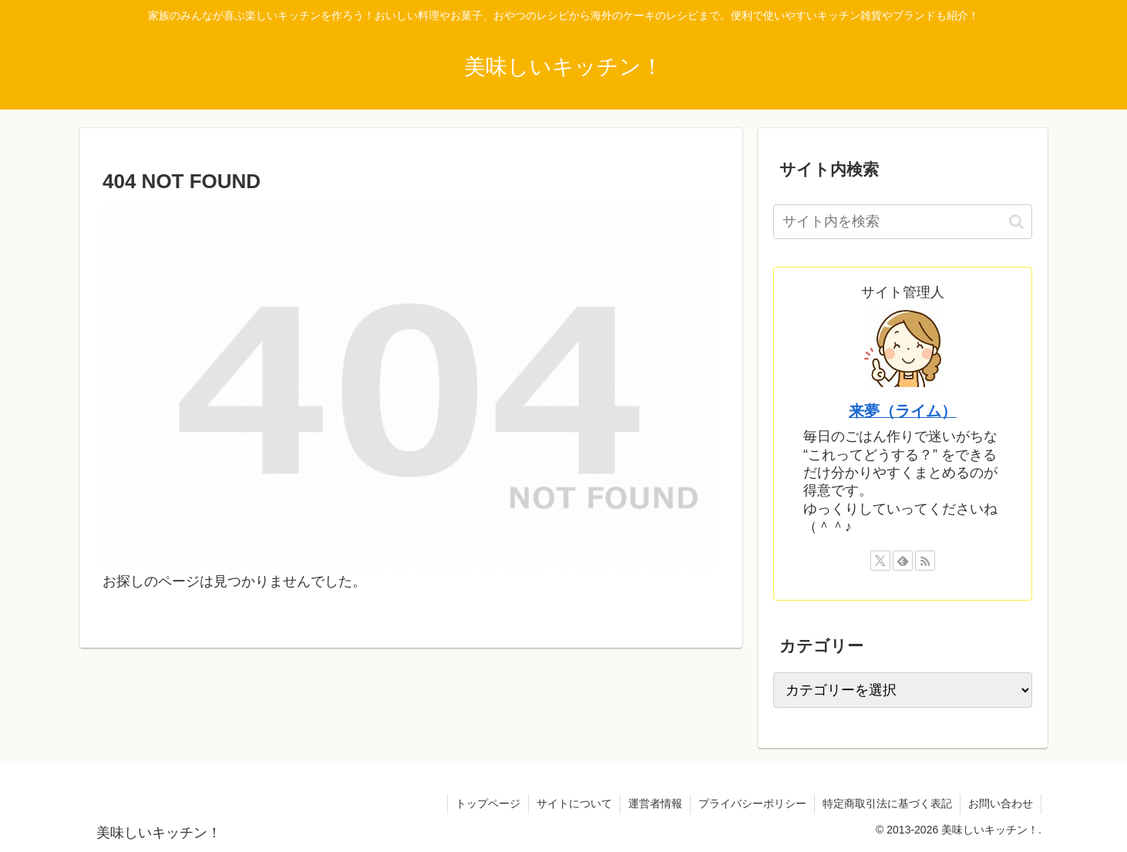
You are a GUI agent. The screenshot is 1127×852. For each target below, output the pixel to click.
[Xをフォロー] (880, 561)
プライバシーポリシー (752, 803)
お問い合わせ (1000, 803)
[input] (902, 221)
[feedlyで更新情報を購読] (903, 561)
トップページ (488, 803)
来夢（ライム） (903, 410)
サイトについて (574, 803)
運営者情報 (655, 803)
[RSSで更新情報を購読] (925, 561)
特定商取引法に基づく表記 (887, 803)
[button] (1016, 222)
